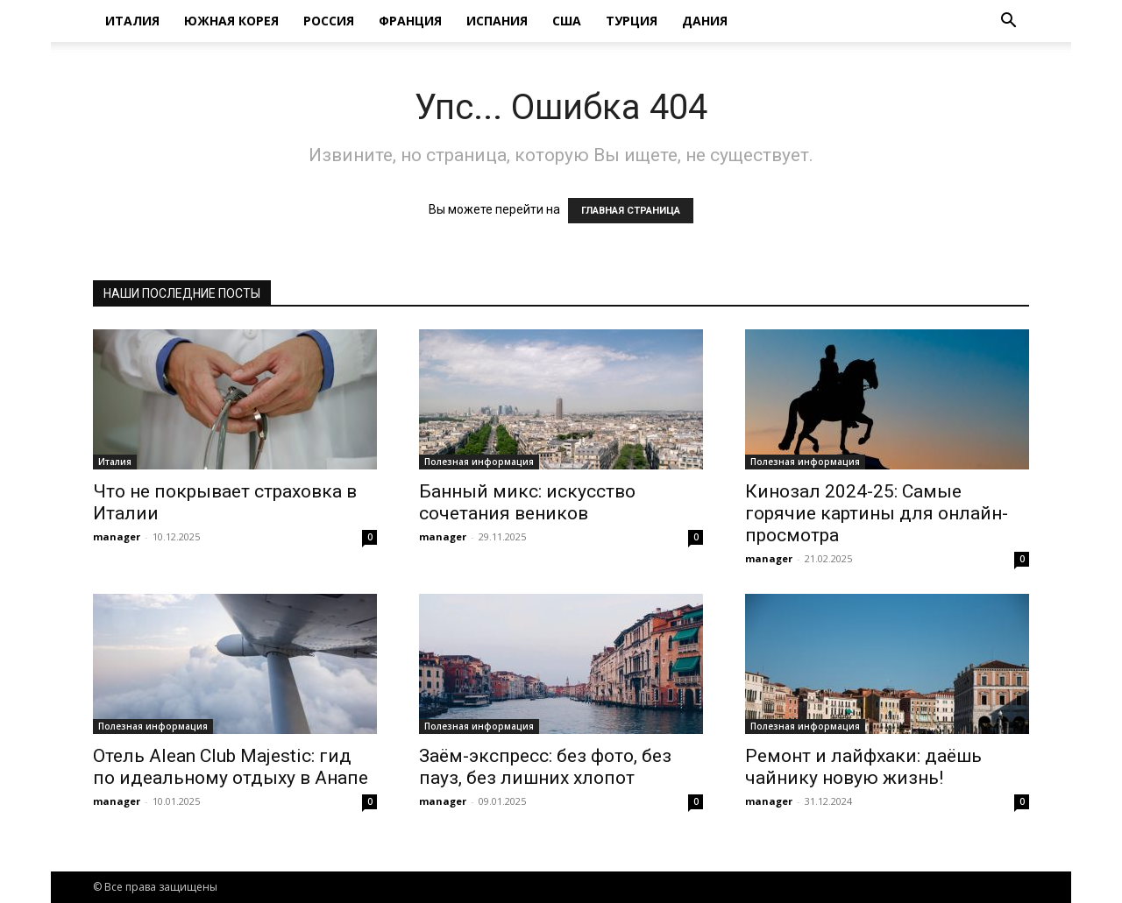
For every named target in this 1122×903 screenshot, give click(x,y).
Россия (328, 20)
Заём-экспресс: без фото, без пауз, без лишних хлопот (545, 766)
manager (116, 536)
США (566, 20)
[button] (1008, 22)
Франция (410, 20)
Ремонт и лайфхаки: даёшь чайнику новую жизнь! (863, 766)
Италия (132, 20)
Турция (631, 20)
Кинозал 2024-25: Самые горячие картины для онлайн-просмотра (876, 513)
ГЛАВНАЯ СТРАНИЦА (630, 210)
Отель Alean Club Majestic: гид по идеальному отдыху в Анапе (230, 766)
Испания (497, 20)
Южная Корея (231, 20)
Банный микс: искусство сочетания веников (527, 502)
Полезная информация (479, 461)
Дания (705, 20)
